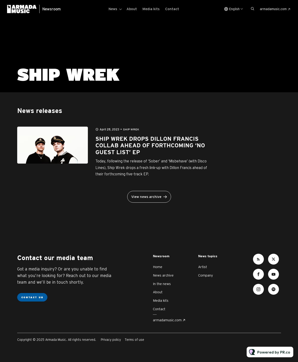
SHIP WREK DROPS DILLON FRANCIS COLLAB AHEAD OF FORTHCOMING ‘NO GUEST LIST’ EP (150, 146)
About (132, 9)
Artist (202, 267)
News (113, 9)
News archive (163, 275)
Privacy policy (111, 340)
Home (157, 267)
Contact (172, 9)
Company (205, 275)
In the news (162, 284)
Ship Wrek (131, 129)
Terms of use (134, 340)
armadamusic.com (273, 9)
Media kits (151, 9)
